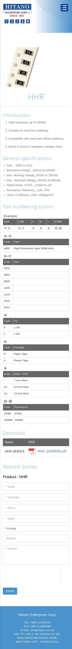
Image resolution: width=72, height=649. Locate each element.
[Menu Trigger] (64, 8)
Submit (10, 591)
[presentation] (32, 575)
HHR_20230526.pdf (52, 451)
